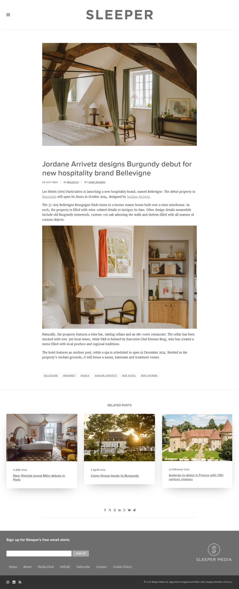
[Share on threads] (114, 510)
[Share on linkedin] (119, 510)
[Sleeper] (119, 15)
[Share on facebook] (105, 510)
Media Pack (46, 567)
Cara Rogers (97, 182)
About (27, 567)
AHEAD (65, 567)
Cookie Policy (122, 567)
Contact (101, 567)
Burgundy (49, 197)
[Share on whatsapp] (124, 510)
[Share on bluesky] (129, 510)
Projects (73, 182)
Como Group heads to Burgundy (116, 464)
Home (13, 567)
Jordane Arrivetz (138, 197)
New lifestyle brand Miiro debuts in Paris (40, 471)
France (84, 375)
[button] (42, 441)
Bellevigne (51, 375)
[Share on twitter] (110, 510)
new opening (149, 375)
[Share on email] (134, 510)
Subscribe (83, 567)
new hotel (129, 375)
